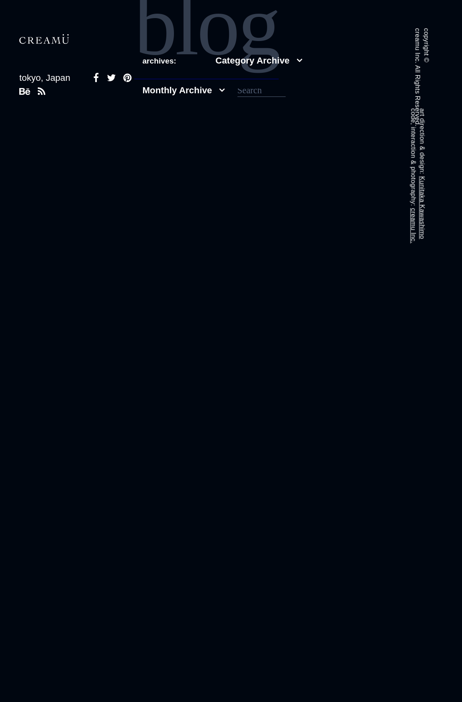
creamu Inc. (413, 225)
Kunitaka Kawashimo (422, 207)
